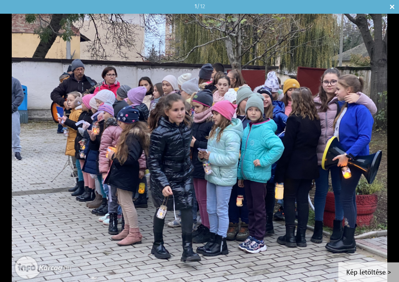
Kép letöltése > (368, 273)
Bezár (392, 7)
